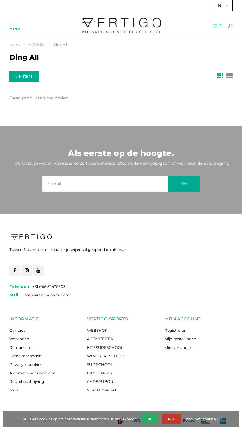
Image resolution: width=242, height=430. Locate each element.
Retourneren (21, 347)
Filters (24, 76)
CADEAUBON (100, 381)
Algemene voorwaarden (32, 373)
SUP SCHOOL (100, 364)
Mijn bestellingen (180, 339)
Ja (149, 419)
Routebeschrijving (26, 381)
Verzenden (19, 339)
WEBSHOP (97, 330)
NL (223, 5)
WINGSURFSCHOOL (106, 356)
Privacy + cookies (25, 364)
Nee (171, 419)
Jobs (13, 390)
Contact (17, 330)
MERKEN (37, 44)
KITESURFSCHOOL (105, 347)
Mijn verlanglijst (179, 347)
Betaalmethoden (25, 356)
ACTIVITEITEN (100, 339)
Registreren (175, 330)
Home (14, 44)
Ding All (60, 44)
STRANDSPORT (102, 390)
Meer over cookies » (202, 419)
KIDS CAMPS (99, 373)
